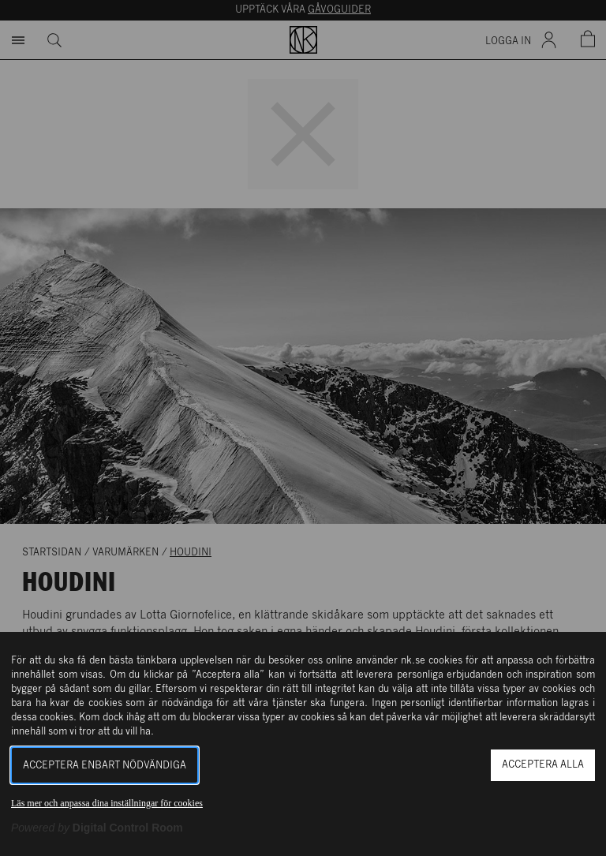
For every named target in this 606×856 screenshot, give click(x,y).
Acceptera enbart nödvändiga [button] (104, 765)
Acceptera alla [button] (543, 765)
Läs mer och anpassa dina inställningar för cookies (107, 803)
